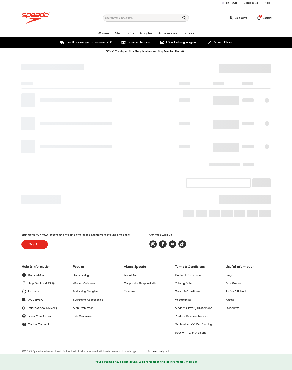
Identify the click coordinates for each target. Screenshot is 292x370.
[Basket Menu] (264, 17)
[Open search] (184, 17)
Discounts (232, 307)
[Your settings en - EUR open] (229, 3)
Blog (229, 275)
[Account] (238, 17)
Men (118, 33)
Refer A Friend (236, 291)
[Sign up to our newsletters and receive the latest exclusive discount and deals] (35, 244)
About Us (130, 275)
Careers (129, 291)
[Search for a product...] (138, 17)
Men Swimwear (83, 307)
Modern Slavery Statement (193, 307)
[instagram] (153, 244)
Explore (188, 33)
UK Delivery (35, 299)
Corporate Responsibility (140, 283)
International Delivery (42, 307)
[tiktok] (182, 244)
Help (267, 2)
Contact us (251, 2)
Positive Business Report (191, 316)
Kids (131, 33)
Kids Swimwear (83, 316)
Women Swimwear (85, 283)
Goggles (146, 33)
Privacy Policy (184, 283)
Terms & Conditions (188, 291)
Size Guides (233, 283)
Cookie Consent (39, 324)
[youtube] (172, 244)
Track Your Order (39, 316)
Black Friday (81, 275)
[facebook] (163, 244)
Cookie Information (188, 275)
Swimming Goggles (85, 291)
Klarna (230, 299)
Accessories (167, 33)
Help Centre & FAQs (41, 283)
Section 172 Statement (190, 332)
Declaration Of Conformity (193, 324)
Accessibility (183, 299)
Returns (33, 291)
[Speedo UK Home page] (53, 18)
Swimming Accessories (88, 299)
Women (103, 33)
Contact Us (36, 275)
